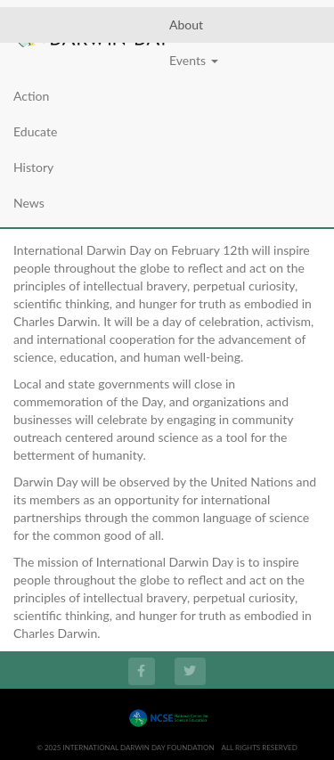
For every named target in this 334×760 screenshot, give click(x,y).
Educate (35, 131)
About (186, 24)
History (33, 167)
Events (193, 60)
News (29, 202)
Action (31, 95)
